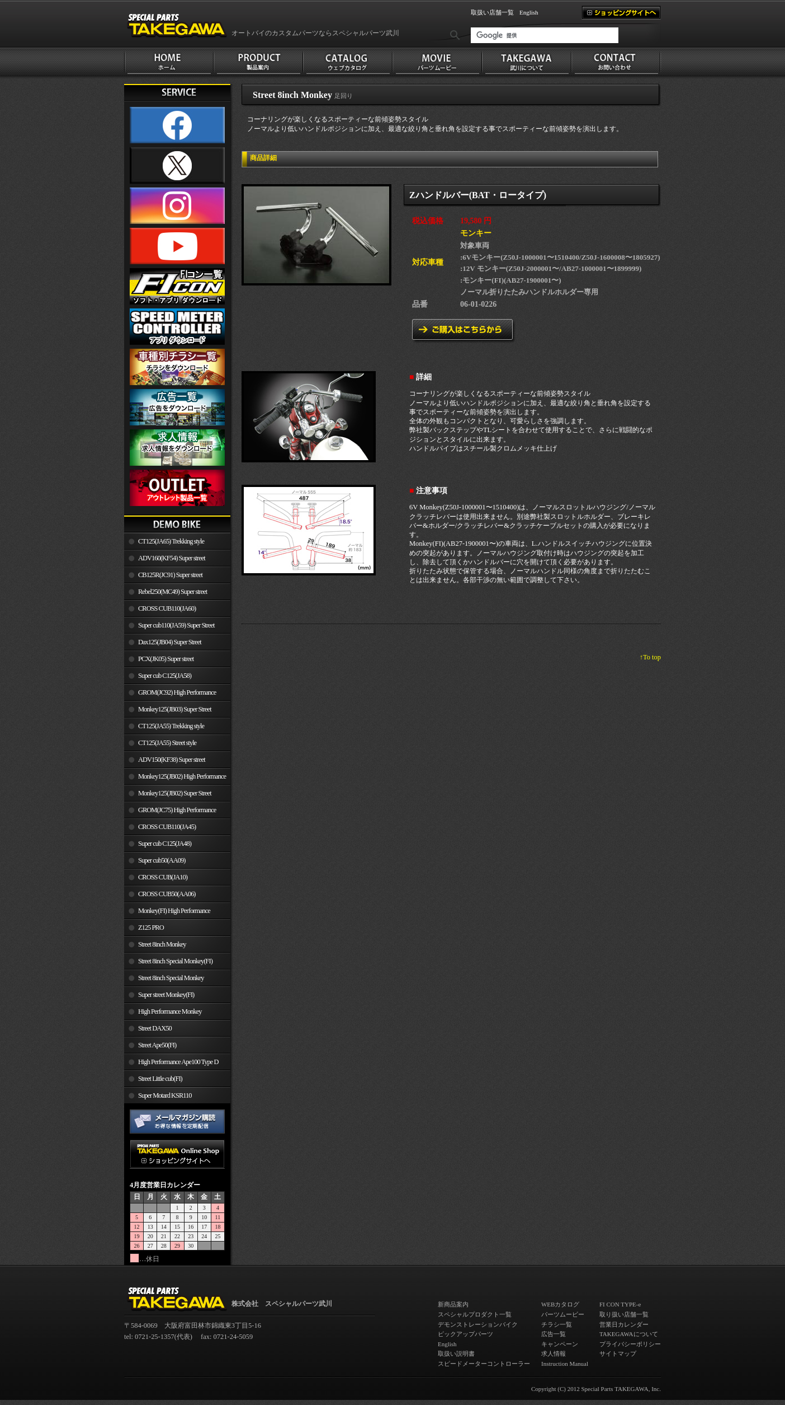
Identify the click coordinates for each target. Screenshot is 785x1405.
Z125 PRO (151, 927)
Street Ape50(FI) (157, 1045)
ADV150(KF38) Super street (171, 760)
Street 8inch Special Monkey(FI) (175, 961)
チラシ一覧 (556, 1324)
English (528, 12)
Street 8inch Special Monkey (171, 978)
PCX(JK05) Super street (165, 659)
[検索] (544, 35)
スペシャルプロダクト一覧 (475, 1314)
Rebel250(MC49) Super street (172, 592)
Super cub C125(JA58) (164, 676)
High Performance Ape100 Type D (178, 1062)
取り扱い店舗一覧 (624, 1314)
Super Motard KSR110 (165, 1095)
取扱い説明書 (456, 1353)
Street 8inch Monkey (162, 944)
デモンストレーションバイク (478, 1324)
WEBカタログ (560, 1304)
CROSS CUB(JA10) (162, 877)
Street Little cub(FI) (160, 1079)
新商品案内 (453, 1304)
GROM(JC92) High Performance (177, 692)
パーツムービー (562, 1314)
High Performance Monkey (169, 1011)
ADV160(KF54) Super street (171, 558)
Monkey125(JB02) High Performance (182, 776)
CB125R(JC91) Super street (170, 575)
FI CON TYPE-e (620, 1304)
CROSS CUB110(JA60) (167, 608)
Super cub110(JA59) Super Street (176, 625)
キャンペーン (559, 1344)
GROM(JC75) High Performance (177, 810)
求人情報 (553, 1353)
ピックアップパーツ (465, 1334)
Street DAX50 (155, 1028)
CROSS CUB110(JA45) (167, 827)
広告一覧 (553, 1334)
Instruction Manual (564, 1363)
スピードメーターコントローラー (484, 1363)
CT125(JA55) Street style (167, 743)
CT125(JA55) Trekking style (171, 726)
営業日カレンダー (624, 1324)
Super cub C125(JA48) (164, 843)
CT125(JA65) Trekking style (171, 541)
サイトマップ (617, 1353)
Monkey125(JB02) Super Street (174, 793)
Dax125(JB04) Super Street (169, 642)
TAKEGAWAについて (628, 1334)
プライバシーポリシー (630, 1344)
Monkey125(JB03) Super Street (174, 709)
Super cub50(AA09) (161, 860)
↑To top (650, 657)
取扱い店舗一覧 (492, 12)
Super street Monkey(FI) (166, 995)
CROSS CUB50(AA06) (167, 894)
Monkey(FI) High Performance (174, 911)
